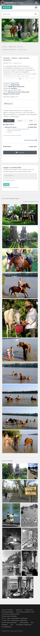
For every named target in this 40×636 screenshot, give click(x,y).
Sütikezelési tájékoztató (23, 624)
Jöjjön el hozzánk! (7, 610)
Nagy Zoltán (14, 83)
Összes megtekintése (30, 201)
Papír (31, 120)
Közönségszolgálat (8, 612)
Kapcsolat (19, 610)
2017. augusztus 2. (15, 63)
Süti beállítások (7, 627)
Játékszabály (23, 622)
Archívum (12, 3)
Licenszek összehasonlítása (12, 135)
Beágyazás (8, 103)
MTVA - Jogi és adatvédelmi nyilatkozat (15, 618)
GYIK (11, 624)
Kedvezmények (30, 140)
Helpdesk (5, 624)
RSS (32, 622)
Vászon (20, 120)
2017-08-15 (17, 90)
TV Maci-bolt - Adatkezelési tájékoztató (14, 620)
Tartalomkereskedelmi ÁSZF (25, 612)
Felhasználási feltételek (9, 616)
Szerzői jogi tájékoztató (9, 622)
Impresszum (29, 610)
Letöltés (9, 120)
